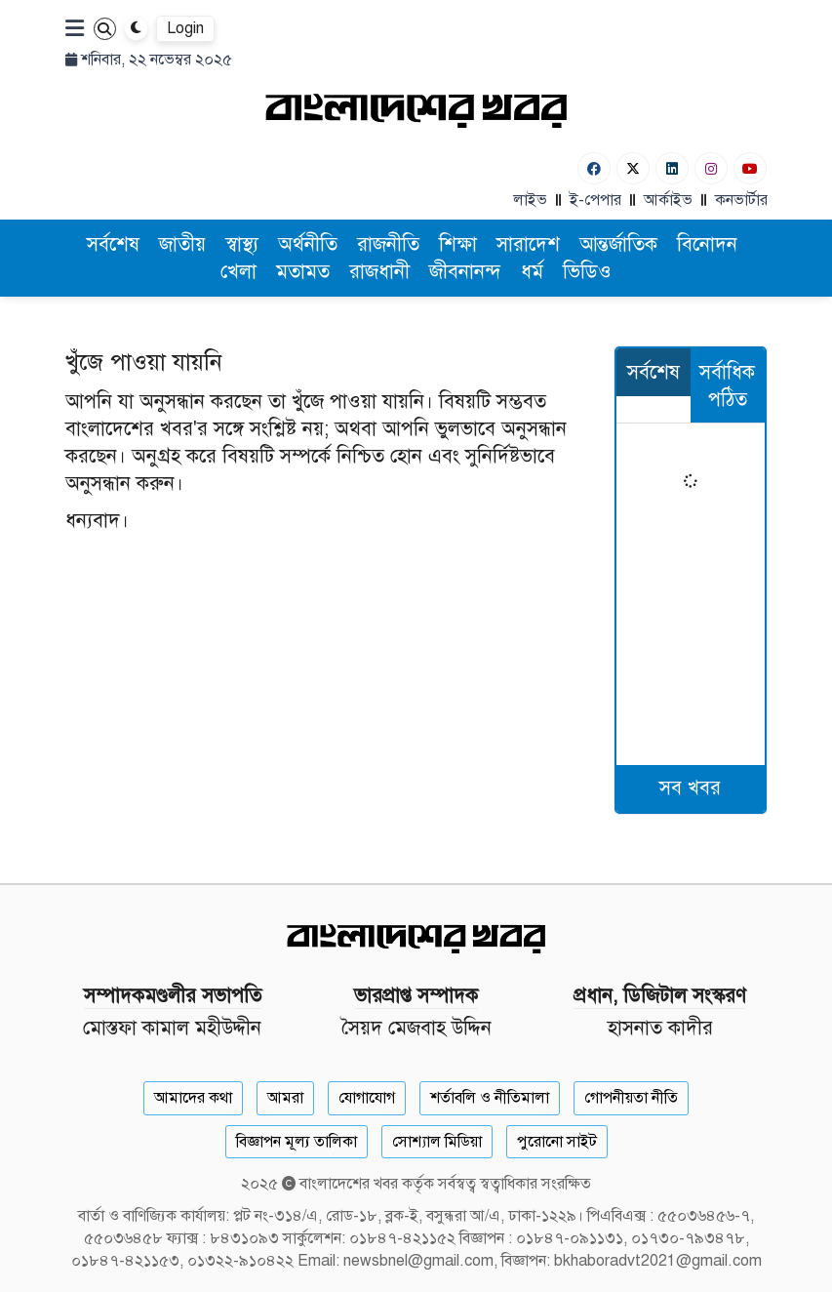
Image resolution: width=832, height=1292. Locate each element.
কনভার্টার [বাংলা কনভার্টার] (741, 200)
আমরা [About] (285, 1098)
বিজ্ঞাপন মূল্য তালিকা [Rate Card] (296, 1141)
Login (185, 28)
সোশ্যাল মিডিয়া (437, 1141)
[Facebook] (594, 168)
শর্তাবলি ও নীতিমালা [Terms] (489, 1098)
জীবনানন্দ (465, 272)
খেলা (238, 272)
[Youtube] (750, 168)
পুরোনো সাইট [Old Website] (557, 1141)
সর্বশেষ (113, 244)
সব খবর (690, 788)
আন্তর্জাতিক (618, 244)
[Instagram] (711, 168)
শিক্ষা (458, 244)
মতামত (303, 272)
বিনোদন (707, 244)
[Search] (105, 29)
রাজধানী (379, 272)
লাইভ (530, 200)
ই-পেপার (595, 200)
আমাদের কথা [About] (193, 1098)
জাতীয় (182, 244)
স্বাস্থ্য (241, 244)
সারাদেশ (528, 244)
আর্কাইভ (668, 200)
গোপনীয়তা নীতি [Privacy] (631, 1098)
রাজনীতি (388, 244)
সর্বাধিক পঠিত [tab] (727, 386)
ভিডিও (587, 272)
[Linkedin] (672, 168)
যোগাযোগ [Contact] (366, 1098)
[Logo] (416, 109)
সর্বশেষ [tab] (653, 372)
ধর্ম (532, 272)
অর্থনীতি (307, 244)
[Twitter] (633, 168)
